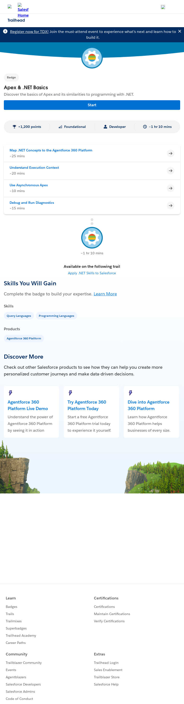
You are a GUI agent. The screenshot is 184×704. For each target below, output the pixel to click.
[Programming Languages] (57, 315)
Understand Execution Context (34, 167)
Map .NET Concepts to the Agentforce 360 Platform (51, 150)
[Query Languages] (19, 315)
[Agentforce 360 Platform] (24, 338)
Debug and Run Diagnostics (32, 202)
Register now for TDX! (29, 31)
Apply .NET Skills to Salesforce (92, 273)
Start (92, 104)
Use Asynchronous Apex (29, 185)
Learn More (105, 294)
